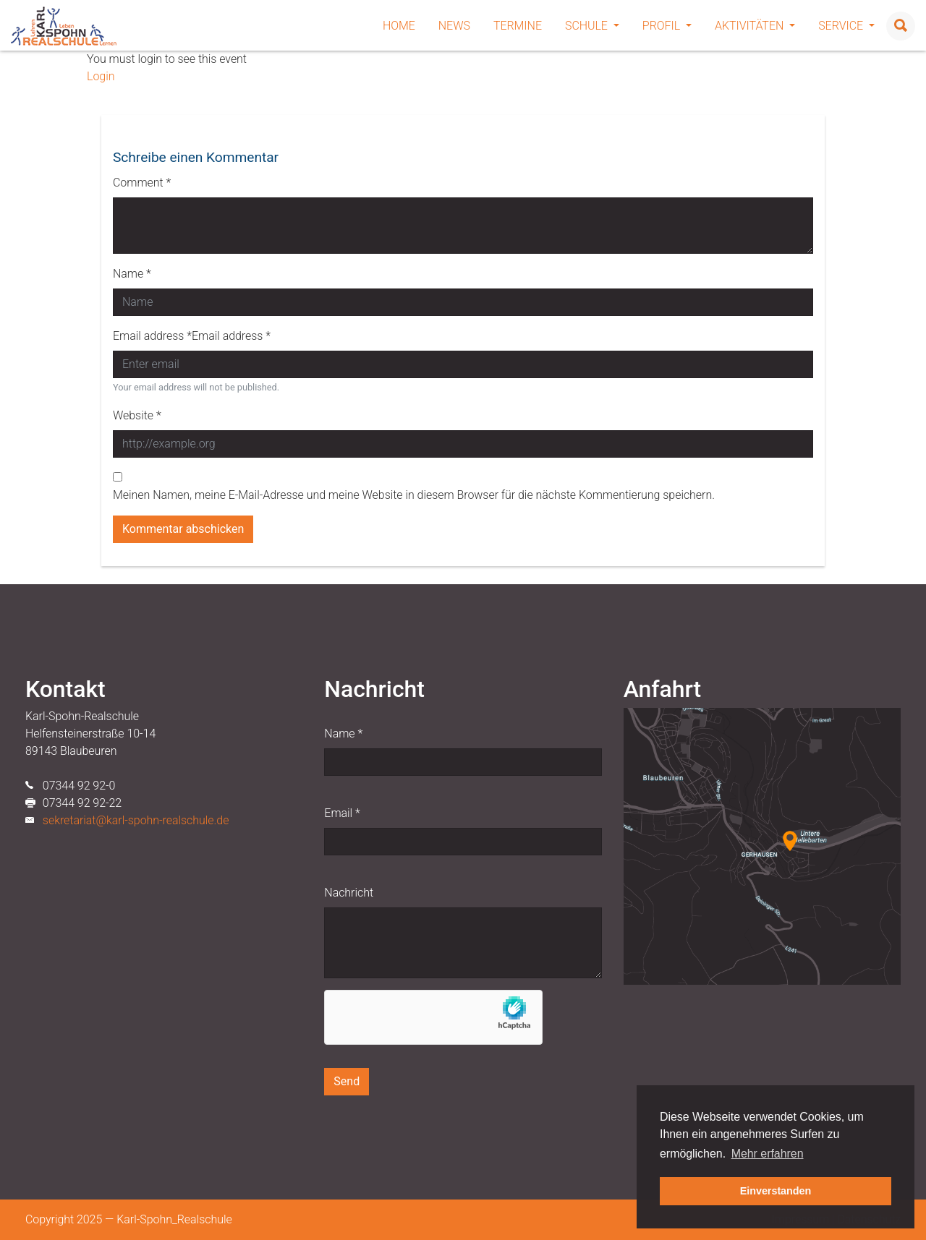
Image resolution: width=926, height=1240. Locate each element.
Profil (667, 25)
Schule (592, 25)
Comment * (142, 182)
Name (343, 733)
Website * (137, 415)
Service (846, 25)
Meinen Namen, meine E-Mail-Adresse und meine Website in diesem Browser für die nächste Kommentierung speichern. (414, 495)
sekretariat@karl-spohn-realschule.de (136, 820)
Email (342, 813)
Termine (517, 25)
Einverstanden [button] (776, 1191)
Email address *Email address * (192, 336)
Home (399, 25)
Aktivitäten (755, 25)
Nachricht (348, 892)
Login (100, 76)
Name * (132, 274)
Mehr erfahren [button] (767, 1153)
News (454, 25)
